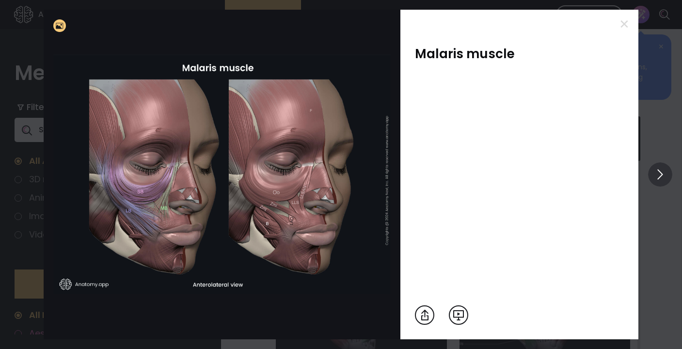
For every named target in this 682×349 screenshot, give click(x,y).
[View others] (660, 174)
